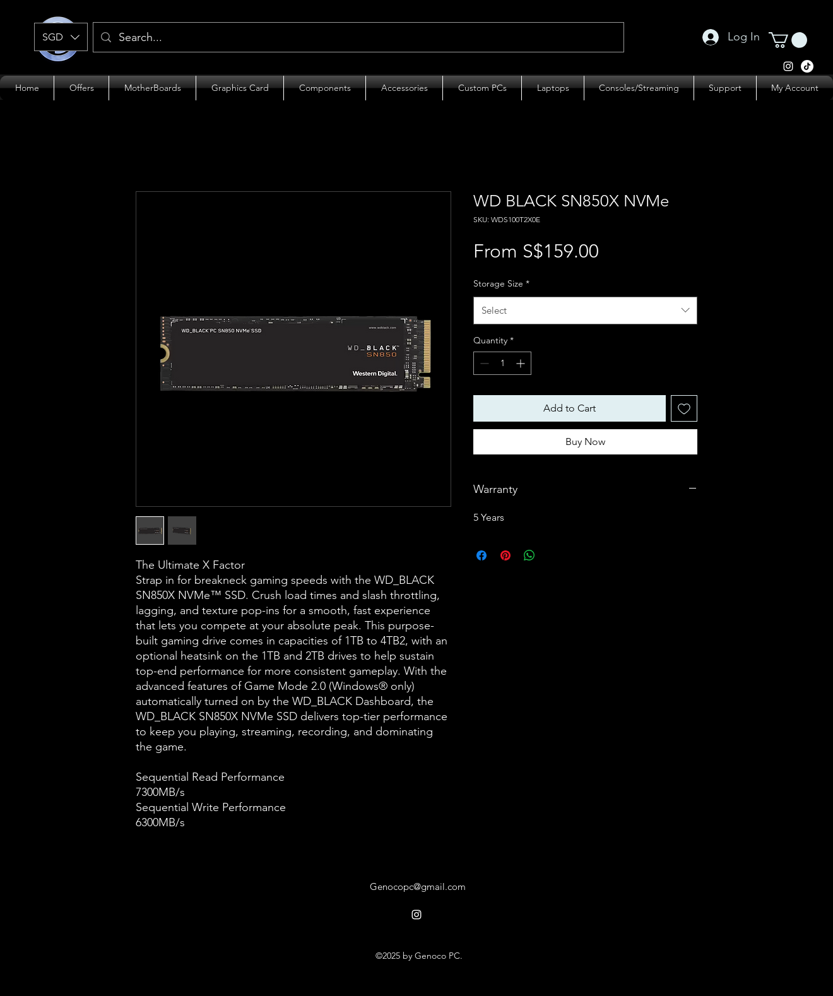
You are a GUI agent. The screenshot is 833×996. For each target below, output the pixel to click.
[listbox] (61, 37)
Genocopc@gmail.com (418, 886)
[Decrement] (483, 363)
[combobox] (585, 310)
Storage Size (501, 283)
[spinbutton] (502, 363)
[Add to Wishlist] (684, 408)
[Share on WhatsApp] (529, 555)
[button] (61, 37)
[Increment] (521, 363)
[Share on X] (553, 555)
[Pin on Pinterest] (505, 555)
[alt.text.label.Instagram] (807, 66)
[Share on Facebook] (481, 555)
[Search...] (358, 38)
